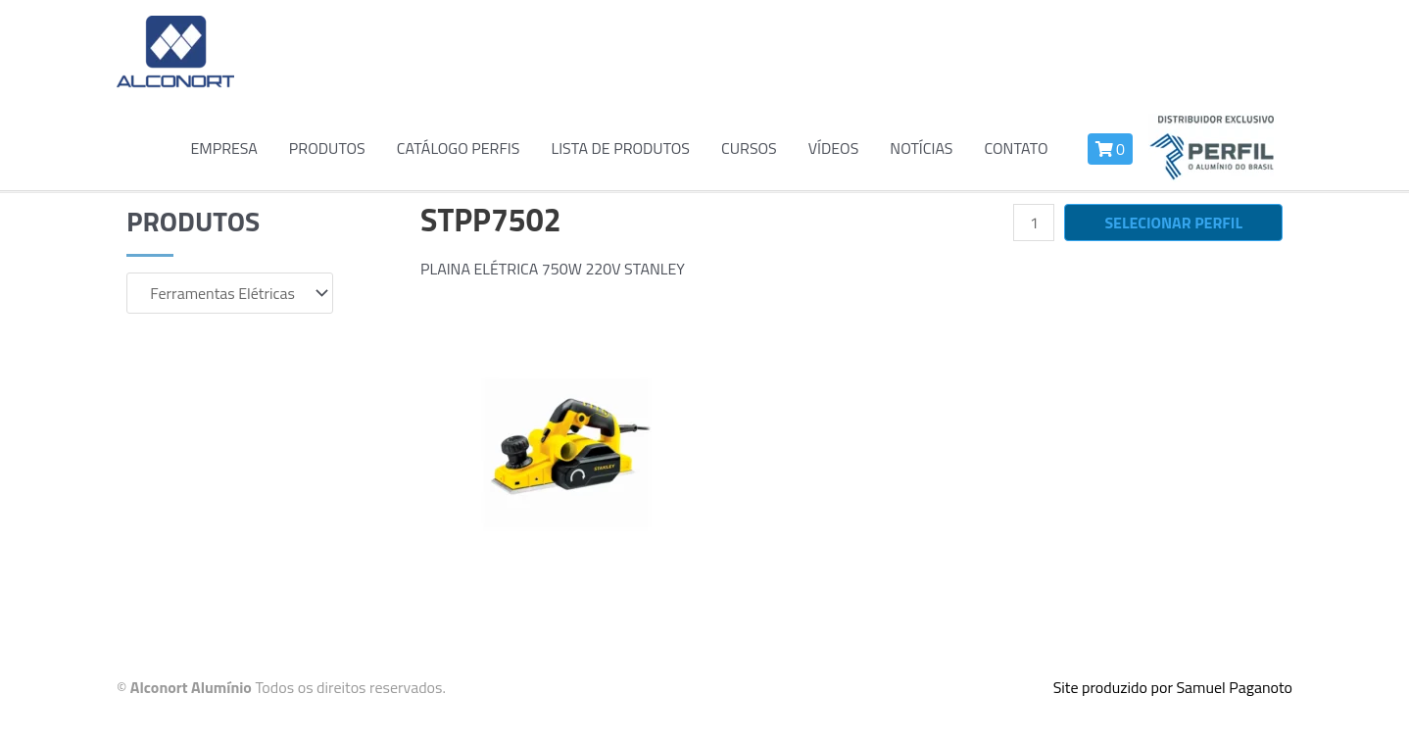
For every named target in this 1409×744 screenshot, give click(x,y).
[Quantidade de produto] (1033, 222)
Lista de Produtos (620, 148)
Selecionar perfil (1173, 222)
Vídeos (833, 148)
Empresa (223, 148)
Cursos (749, 148)
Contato (1015, 148)
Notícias (921, 148)
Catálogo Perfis (458, 148)
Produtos (327, 148)
